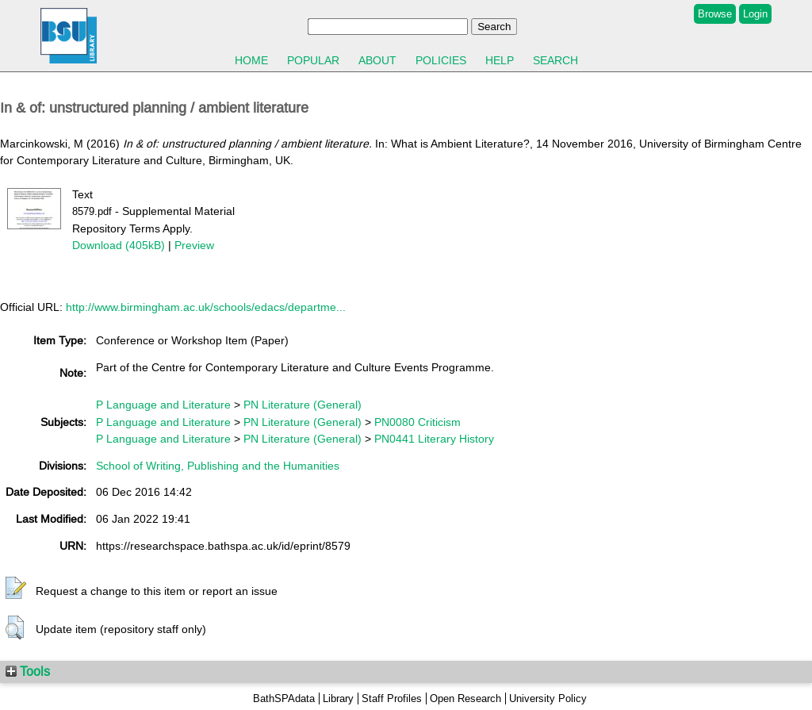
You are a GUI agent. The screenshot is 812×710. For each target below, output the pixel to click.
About (377, 60)
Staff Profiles (392, 698)
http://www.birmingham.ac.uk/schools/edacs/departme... (206, 307)
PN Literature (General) (302, 404)
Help (499, 60)
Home (251, 60)
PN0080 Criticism (417, 422)
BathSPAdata (284, 698)
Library (338, 698)
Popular (313, 60)
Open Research (465, 698)
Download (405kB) (118, 245)
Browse (715, 14)
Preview (194, 245)
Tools (28, 671)
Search (555, 60)
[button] (16, 589)
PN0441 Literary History (434, 438)
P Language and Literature (163, 404)
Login (755, 14)
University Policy (548, 698)
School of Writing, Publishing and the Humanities (217, 465)
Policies (441, 60)
